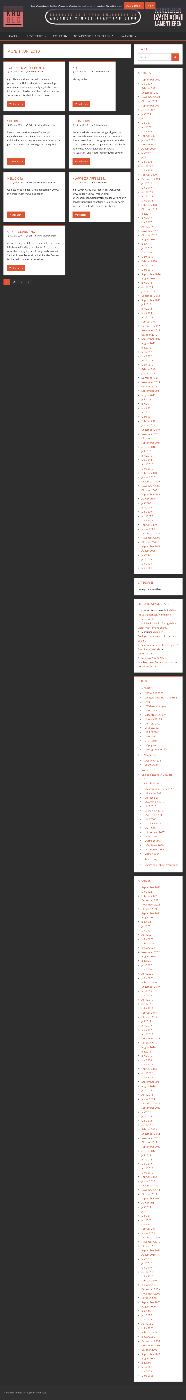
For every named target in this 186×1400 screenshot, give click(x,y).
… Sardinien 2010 (153, 810)
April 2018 (147, 196)
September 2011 (151, 390)
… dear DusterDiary (155, 714)
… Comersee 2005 (154, 849)
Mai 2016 (146, 252)
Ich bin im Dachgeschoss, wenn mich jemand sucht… (157, 615)
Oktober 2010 (149, 438)
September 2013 (151, 300)
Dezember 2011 (150, 377)
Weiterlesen (15, 104)
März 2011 (147, 416)
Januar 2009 (148, 529)
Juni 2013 (146, 308)
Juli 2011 (146, 399)
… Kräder (13, 36)
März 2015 (147, 269)
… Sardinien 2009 (153, 815)
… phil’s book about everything (161, 865)
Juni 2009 (146, 507)
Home (145, 770)
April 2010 (147, 464)
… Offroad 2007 (153, 840)
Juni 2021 (146, 118)
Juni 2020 (146, 157)
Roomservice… (84, 121)
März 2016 (147, 256)
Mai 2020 (146, 161)
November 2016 (150, 231)
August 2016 (148, 239)
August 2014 (148, 278)
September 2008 (151, 546)
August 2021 (148, 110)
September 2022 (151, 79)
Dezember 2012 (150, 326)
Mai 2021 (146, 122)
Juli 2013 (146, 304)
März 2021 (147, 131)
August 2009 (148, 498)
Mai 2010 (146, 460)
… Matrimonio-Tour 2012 (158, 789)
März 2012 (147, 365)
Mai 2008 (146, 563)
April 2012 (147, 360)
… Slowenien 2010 (154, 802)
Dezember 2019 (150, 179)
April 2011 (147, 412)
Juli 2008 (146, 555)
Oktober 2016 (149, 235)
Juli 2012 (146, 347)
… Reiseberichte (35, 36)
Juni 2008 (146, 559)
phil (143, 623)
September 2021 (151, 105)
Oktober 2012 (149, 334)
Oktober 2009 (149, 490)
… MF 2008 (150, 828)
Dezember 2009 (150, 481)
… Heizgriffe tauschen (156, 749)
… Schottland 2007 (154, 832)
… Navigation (127, 36)
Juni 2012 (146, 352)
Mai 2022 (146, 84)
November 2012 (150, 330)
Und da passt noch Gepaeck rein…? (93, 36)
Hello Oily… (16, 178)
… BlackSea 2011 (153, 793)
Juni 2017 (146, 218)
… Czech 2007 (152, 836)
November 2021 (150, 96)
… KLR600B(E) (151, 732)
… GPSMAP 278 (152, 760)
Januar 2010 (148, 477)
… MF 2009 (150, 819)
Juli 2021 (146, 114)
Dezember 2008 (150, 533)
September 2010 (151, 442)
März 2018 (147, 200)
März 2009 (147, 520)
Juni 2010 (146, 455)
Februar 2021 (149, 135)
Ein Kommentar (101, 182)
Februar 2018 (149, 205)
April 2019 (147, 192)
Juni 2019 (146, 183)
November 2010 (150, 434)
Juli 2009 (146, 503)
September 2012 (151, 339)
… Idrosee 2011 (152, 797)
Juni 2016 (146, 248)
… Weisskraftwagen (155, 706)
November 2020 (150, 144)
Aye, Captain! (133, 5)
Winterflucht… (146, 653)
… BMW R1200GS (153, 693)
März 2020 (147, 170)
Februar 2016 (149, 261)
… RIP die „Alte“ (152, 723)
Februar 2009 (149, 524)
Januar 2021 (148, 140)
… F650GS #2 (151, 727)
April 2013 (147, 317)
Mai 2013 (146, 313)
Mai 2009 (146, 511)
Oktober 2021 (149, 101)
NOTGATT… (80, 67)
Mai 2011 (146, 408)
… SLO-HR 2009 (152, 823)
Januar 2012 (148, 373)
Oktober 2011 (149, 386)
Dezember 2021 (150, 92)
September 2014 (151, 274)
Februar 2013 (149, 321)
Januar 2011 (148, 425)
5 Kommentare (36, 71)
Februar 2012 (149, 369)
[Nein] (182, 5)
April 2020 (147, 166)
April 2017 (147, 226)
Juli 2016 (146, 244)
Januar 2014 (148, 291)
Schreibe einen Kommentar (42, 125)
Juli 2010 (146, 451)
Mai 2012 (146, 356)
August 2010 (148, 447)
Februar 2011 (149, 421)
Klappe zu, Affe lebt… (90, 178)
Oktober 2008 (149, 542)
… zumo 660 (151, 764)
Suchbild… (15, 121)
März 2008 (147, 568)
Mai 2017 (146, 222)
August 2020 (148, 148)
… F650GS (149, 736)
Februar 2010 (149, 473)
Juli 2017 (146, 213)
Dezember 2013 (150, 295)
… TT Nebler (150, 740)
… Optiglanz (150, 745)
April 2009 (147, 516)
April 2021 (147, 127)
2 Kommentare (101, 71)
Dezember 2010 (150, 429)
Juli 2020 (146, 153)
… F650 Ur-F (150, 710)
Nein (150, 5)
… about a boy (59, 36)
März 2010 (147, 468)
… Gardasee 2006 (154, 845)
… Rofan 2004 (151, 853)
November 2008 (150, 537)
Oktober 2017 (149, 209)
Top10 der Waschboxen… (26, 67)
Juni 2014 (146, 282)
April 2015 (147, 265)
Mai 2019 (146, 187)
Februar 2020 (149, 174)
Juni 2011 (146, 403)
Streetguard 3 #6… (22, 231)
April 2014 (147, 287)
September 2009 (151, 494)
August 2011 (148, 395)
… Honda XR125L (153, 719)
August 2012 (148, 343)
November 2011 (150, 382)
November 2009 (150, 486)
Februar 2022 (149, 88)
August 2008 (148, 550)
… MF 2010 (150, 806)
